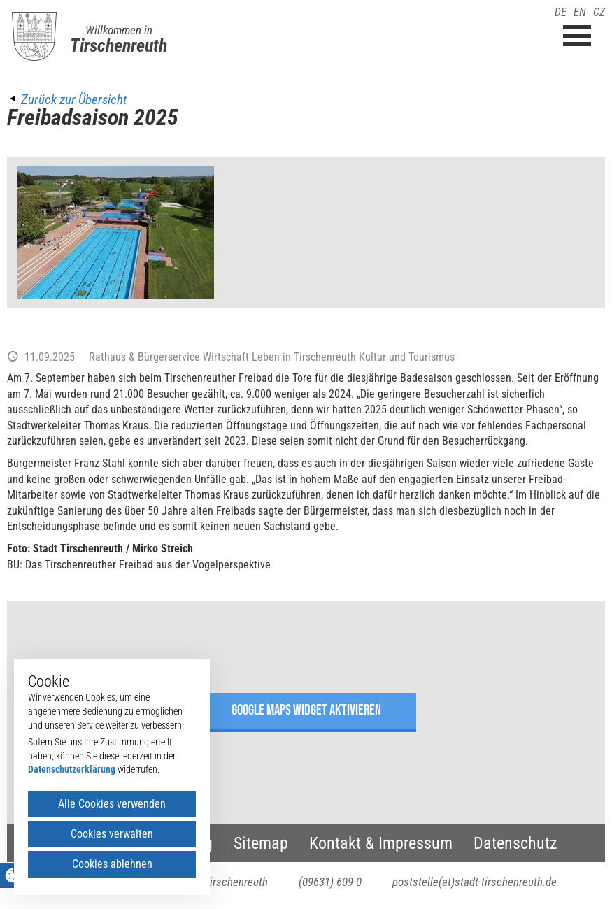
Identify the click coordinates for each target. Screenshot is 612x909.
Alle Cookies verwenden (112, 803)
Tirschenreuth (118, 45)
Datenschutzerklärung (71, 769)
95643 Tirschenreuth (220, 882)
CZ (599, 12)
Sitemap (261, 843)
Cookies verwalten (112, 833)
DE (561, 12)
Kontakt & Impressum (381, 843)
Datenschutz (515, 843)
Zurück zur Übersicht (74, 100)
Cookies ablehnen (112, 864)
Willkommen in (118, 30)
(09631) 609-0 (330, 882)
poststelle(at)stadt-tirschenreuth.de (474, 882)
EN (580, 12)
